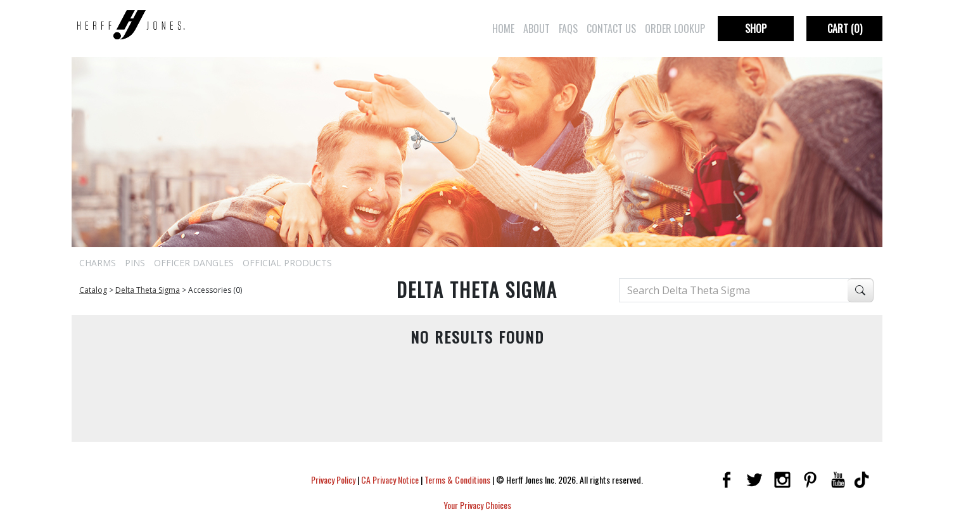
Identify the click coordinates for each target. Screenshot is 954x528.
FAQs (568, 28)
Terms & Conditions (457, 479)
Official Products (287, 263)
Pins (135, 263)
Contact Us (611, 28)
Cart (844, 28)
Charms (97, 263)
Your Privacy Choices (477, 505)
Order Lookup (675, 28)
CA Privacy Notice (390, 479)
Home (503, 28)
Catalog (93, 290)
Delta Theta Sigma (147, 290)
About (536, 28)
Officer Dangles (194, 263)
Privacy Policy (333, 479)
